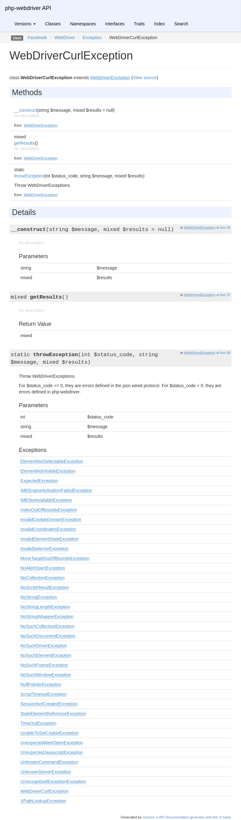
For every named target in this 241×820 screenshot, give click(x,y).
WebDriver (64, 37)
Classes (53, 23)
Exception (92, 37)
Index (159, 23)
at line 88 (223, 353)
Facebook (37, 37)
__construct (25, 110)
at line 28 (223, 227)
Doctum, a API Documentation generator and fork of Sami (186, 817)
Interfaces (114, 23)
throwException (29, 175)
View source (145, 77)
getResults (24, 143)
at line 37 (223, 295)
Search (181, 23)
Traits (139, 23)
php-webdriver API (28, 8)
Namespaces (83, 23)
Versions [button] (25, 23)
